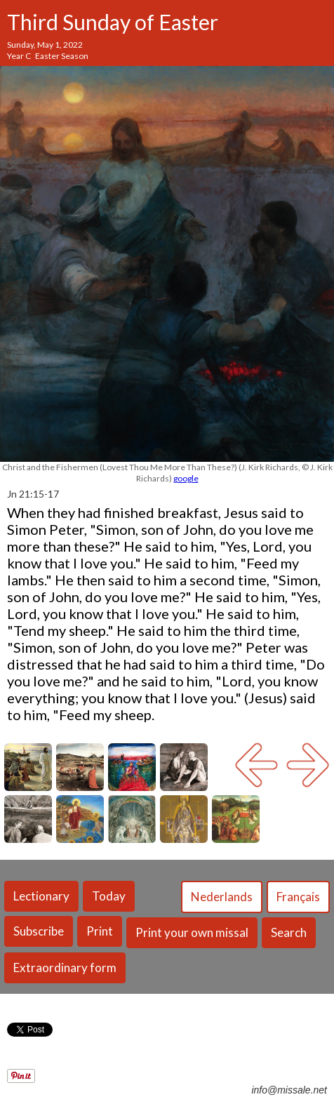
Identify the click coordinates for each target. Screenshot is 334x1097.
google (186, 478)
